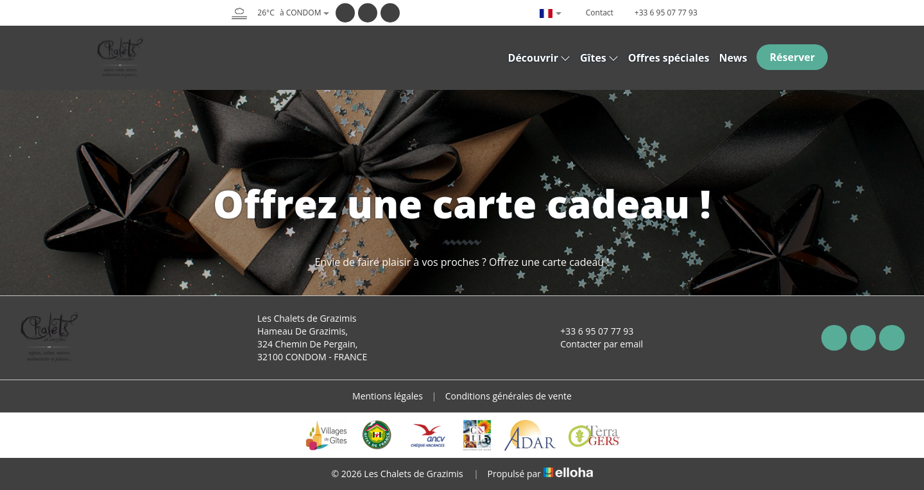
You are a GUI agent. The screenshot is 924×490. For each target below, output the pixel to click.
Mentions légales (387, 396)
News (733, 58)
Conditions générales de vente (508, 396)
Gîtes (599, 58)
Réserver (792, 57)
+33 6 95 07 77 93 (589, 331)
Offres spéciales (669, 58)
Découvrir (539, 58)
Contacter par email (594, 344)
